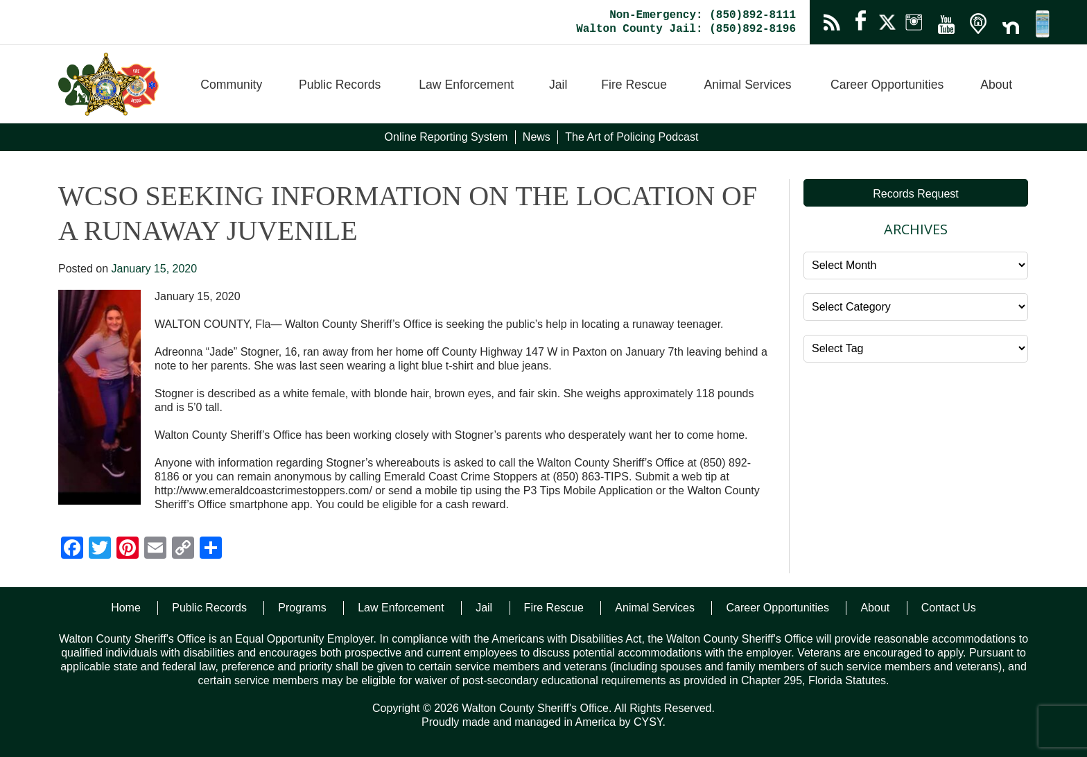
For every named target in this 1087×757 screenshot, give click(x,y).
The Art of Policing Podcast (631, 137)
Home (126, 608)
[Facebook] (72, 549)
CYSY (648, 722)
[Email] (155, 549)
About (996, 85)
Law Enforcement (466, 85)
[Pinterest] (127, 549)
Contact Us (948, 608)
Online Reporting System (446, 137)
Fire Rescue (634, 85)
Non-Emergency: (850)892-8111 (702, 15)
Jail (558, 85)
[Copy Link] (183, 549)
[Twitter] (100, 549)
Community (231, 85)
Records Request (916, 194)
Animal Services (747, 85)
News (536, 137)
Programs (302, 608)
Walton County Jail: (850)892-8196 (686, 29)
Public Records (340, 85)
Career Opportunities (887, 85)
